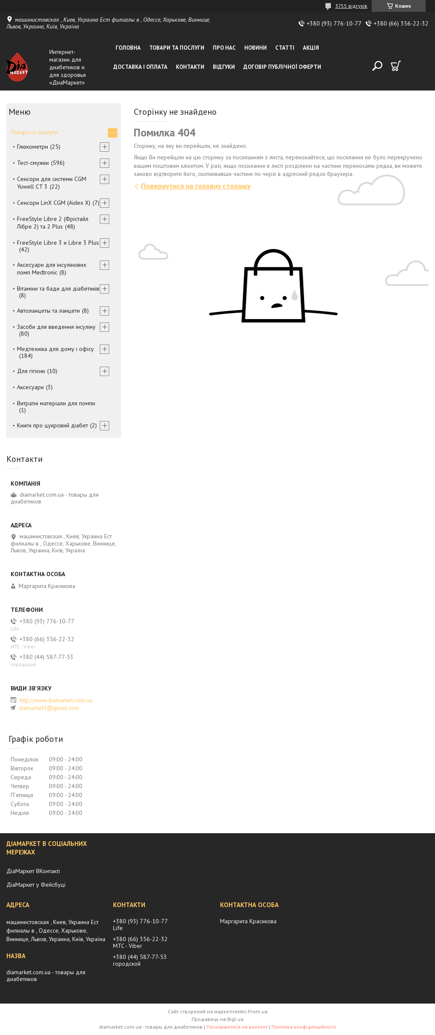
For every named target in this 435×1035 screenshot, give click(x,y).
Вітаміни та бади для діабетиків (58, 288)
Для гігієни (31, 371)
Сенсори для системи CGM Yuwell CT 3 (51, 182)
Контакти (190, 67)
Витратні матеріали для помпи (56, 403)
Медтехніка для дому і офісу (55, 349)
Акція (311, 47)
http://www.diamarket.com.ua (56, 700)
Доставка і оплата (140, 67)
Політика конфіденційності (303, 1027)
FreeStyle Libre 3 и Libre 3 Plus (58, 242)
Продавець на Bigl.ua (217, 1019)
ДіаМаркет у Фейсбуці (35, 884)
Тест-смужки (33, 163)
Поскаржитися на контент (237, 1027)
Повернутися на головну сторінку (196, 186)
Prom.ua (258, 1011)
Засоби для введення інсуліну (56, 327)
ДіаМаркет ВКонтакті (33, 871)
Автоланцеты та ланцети (48, 310)
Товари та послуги (176, 47)
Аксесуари (30, 387)
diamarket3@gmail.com (49, 707)
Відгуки (224, 67)
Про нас (224, 47)
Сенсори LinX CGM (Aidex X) (53, 202)
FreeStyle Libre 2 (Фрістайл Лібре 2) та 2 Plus (52, 222)
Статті (284, 47)
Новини (255, 47)
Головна (128, 47)
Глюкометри (32, 146)
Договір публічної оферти (282, 67)
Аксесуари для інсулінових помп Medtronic (51, 268)
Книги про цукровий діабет (52, 425)
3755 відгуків (351, 6)
